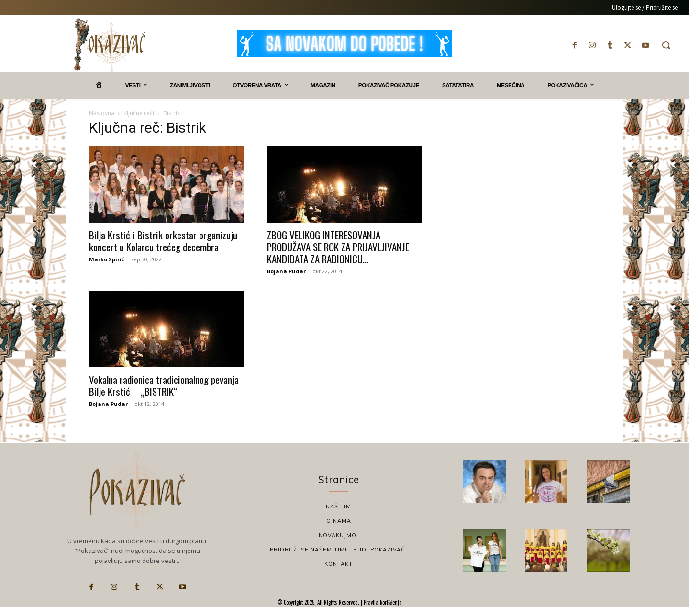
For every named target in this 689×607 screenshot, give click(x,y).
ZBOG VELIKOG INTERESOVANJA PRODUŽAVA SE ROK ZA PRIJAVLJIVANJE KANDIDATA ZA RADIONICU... (338, 246)
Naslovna (101, 113)
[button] (666, 45)
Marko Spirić (106, 259)
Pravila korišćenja (382, 602)
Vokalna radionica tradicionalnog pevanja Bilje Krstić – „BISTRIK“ (164, 385)
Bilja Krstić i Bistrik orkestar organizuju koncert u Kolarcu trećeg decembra (163, 240)
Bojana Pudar (286, 271)
